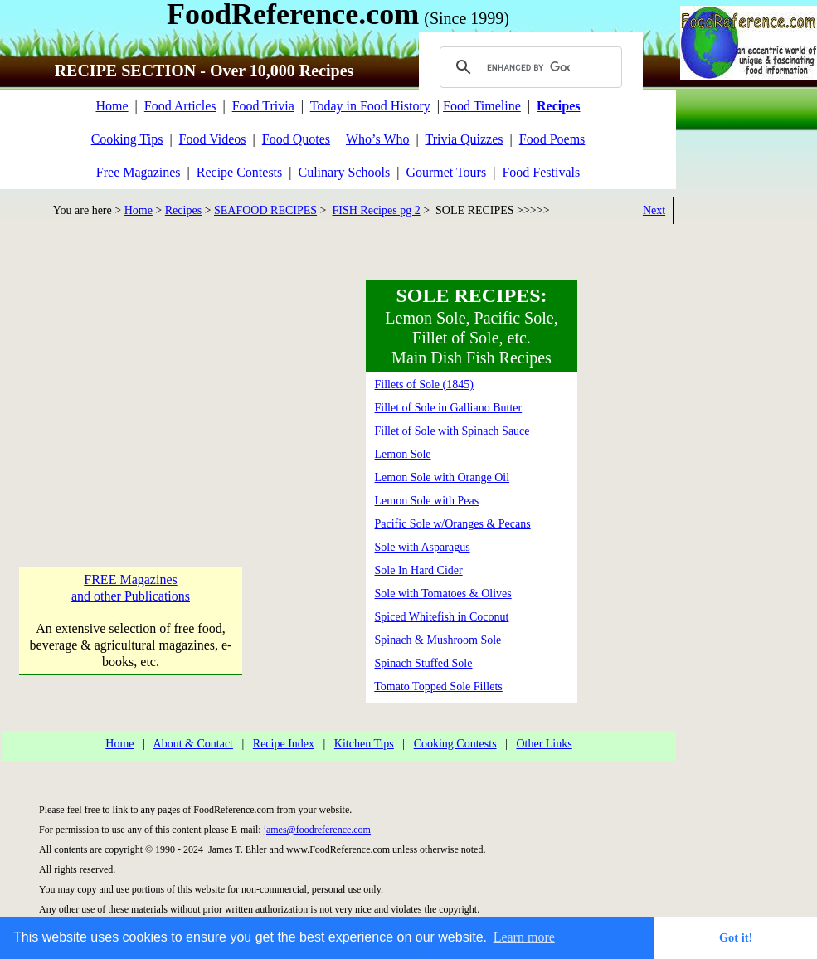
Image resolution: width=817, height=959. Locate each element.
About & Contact (193, 744)
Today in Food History (370, 106)
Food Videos (212, 139)
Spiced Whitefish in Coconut (442, 617)
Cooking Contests (455, 744)
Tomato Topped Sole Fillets (438, 686)
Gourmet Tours (446, 172)
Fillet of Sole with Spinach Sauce (452, 431)
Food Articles (180, 106)
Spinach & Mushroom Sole (438, 640)
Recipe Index (283, 744)
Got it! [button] (735, 937)
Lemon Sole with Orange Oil (442, 477)
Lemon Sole (403, 454)
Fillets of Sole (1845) (424, 384)
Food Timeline (482, 106)
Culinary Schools (345, 172)
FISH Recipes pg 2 (377, 210)
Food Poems (552, 139)
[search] (528, 67)
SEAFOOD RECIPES (265, 210)
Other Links (543, 744)
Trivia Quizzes (464, 139)
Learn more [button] (524, 937)
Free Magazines (138, 172)
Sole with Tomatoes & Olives (443, 593)
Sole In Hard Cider (419, 570)
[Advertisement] (129, 383)
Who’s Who (378, 139)
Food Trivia (263, 106)
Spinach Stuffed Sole (424, 663)
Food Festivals (541, 172)
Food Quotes (296, 139)
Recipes (183, 210)
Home (111, 106)
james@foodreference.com (317, 829)
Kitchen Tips (364, 744)
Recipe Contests (240, 172)
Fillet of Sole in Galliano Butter (449, 408)
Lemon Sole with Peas (427, 500)
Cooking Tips (127, 139)
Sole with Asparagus (422, 547)
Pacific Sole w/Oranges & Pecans (453, 524)
